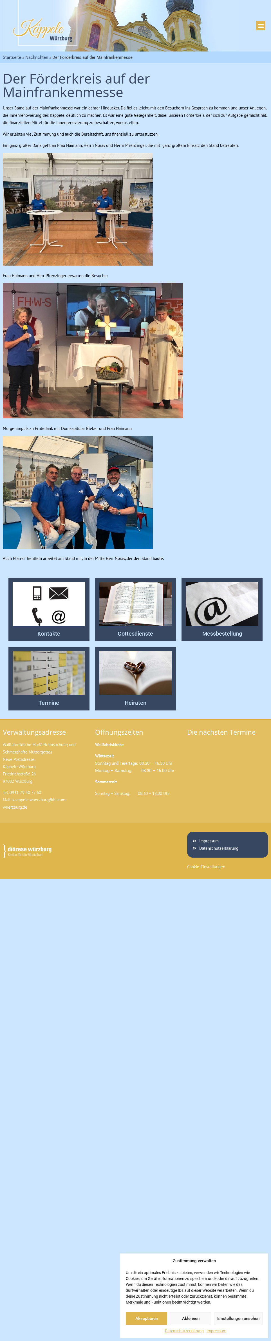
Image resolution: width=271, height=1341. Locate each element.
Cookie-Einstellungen (206, 866)
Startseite (12, 57)
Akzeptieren (146, 1318)
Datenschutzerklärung (184, 1331)
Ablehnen (191, 1318)
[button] (260, 25)
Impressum (216, 1331)
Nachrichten (36, 57)
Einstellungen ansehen (238, 1318)
